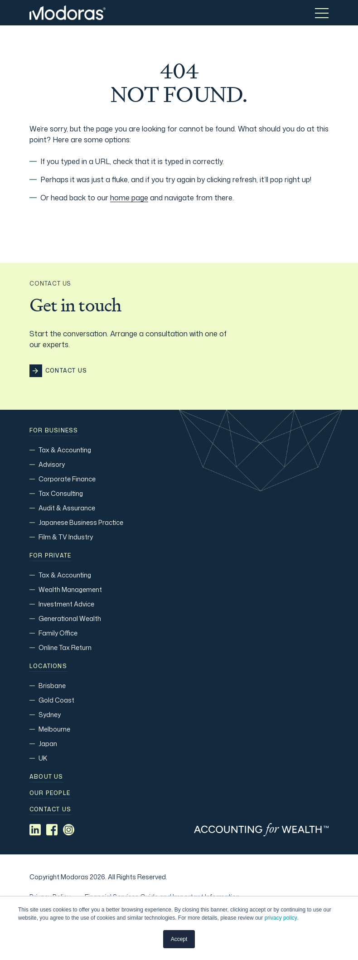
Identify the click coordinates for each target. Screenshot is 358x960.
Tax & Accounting (65, 450)
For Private (50, 555)
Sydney (50, 714)
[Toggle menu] (322, 12)
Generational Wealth (70, 618)
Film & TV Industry (66, 537)
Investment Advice (66, 604)
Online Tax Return (65, 647)
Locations (48, 666)
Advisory (52, 464)
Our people (49, 793)
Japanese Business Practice (81, 522)
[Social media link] (35, 829)
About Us (46, 777)
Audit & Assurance (67, 508)
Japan (48, 743)
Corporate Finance (67, 479)
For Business (53, 430)
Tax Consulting (61, 493)
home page (129, 198)
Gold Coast (56, 700)
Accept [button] (179, 939)
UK (43, 758)
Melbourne (54, 729)
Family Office (58, 633)
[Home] (67, 12)
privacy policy (281, 918)
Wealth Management (70, 589)
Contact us (50, 809)
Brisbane (52, 685)
